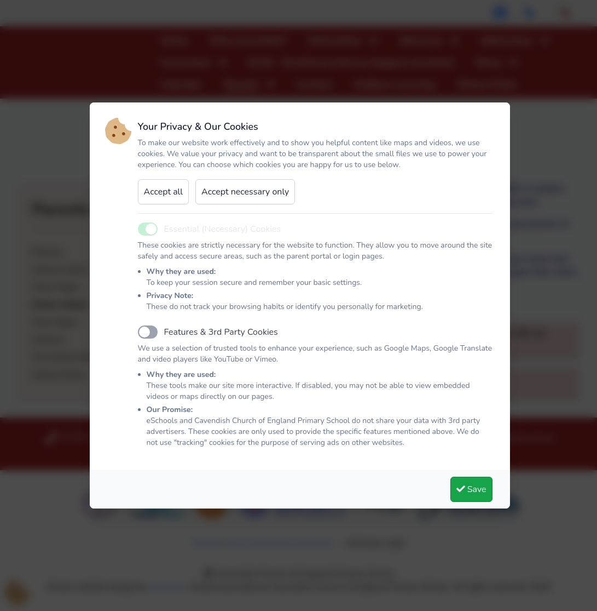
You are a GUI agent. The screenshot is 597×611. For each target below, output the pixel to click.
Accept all (163, 192)
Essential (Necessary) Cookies (222, 229)
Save (471, 489)
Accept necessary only (245, 192)
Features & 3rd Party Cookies (221, 332)
